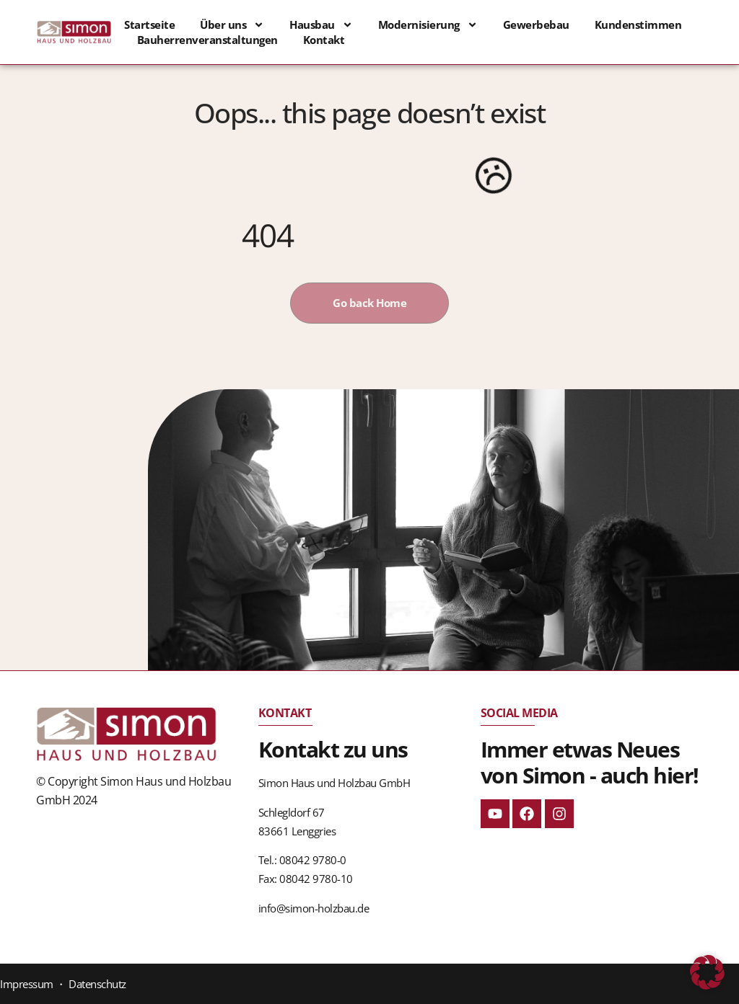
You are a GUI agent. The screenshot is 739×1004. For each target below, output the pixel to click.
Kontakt (324, 39)
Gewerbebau (536, 24)
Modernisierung (428, 24)
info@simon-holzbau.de (314, 908)
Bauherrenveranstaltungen (207, 39)
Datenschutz (97, 984)
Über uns (232, 24)
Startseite (149, 24)
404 (268, 235)
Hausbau (321, 24)
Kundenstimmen (638, 24)
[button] (707, 972)
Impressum (26, 984)
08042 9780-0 (312, 860)
